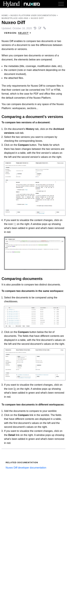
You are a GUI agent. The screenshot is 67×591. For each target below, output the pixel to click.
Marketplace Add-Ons (15, 18)
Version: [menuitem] (17, 33)
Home (5, 15)
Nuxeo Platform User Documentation (33, 15)
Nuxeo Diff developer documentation (26, 467)
